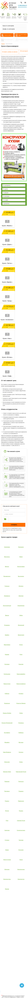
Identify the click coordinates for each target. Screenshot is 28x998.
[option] (7, 902)
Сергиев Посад (21, 820)
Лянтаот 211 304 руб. (5, 906)
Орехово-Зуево (7, 771)
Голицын (7, 586)
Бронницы (7, 556)
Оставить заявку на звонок (9, 52)
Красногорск (7, 683)
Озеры (21, 762)
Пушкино (21, 791)
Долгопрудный (7, 605)
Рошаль (21, 810)
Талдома (21, 840)
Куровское (7, 703)
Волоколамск (21, 566)
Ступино (7, 840)
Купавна (21, 693)
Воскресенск (7, 576)
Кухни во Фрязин (21, 703)
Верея (21, 556)
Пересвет (6, 781)
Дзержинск (7, 596)
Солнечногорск (21, 830)
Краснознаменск (21, 683)
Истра (21, 644)
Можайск (7, 742)
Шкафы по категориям (9, 29)
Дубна (21, 615)
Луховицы (21, 723)
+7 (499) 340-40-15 (22, 5)
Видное (7, 566)
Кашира (7, 654)
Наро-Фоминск (7, 752)
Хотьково (21, 850)
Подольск (21, 781)
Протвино (7, 791)
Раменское (21, 801)
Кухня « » (7, 225)
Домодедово (21, 605)
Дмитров (21, 596)
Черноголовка (7, 859)
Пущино (7, 801)
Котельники (7, 674)
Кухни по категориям (8, 25)
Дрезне (7, 615)
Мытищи (21, 742)
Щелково (6, 869)
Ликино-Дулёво (7, 713)
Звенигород (21, 635)
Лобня (21, 713)
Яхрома (7, 889)
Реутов (7, 810)
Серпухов (6, 830)
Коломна (7, 664)
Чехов (21, 859)
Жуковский (21, 625)
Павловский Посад (21, 771)
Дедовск (21, 586)
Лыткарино (7, 732)
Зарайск (7, 635)
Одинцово (7, 762)
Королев (21, 664)
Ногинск (21, 752)
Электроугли (21, 879)
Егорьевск (7, 625)
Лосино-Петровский (7, 723)
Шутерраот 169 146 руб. (19, 906)
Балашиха (21, 547)
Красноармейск (21, 674)
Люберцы (21, 732)
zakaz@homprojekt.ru (22, 7)
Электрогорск (21, 869)
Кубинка (7, 693)
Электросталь (7, 879)
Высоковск (21, 576)
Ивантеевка (7, 644)
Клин (21, 654)
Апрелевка (7, 547)
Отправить (14, 524)
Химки (7, 850)
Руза (7, 820)
